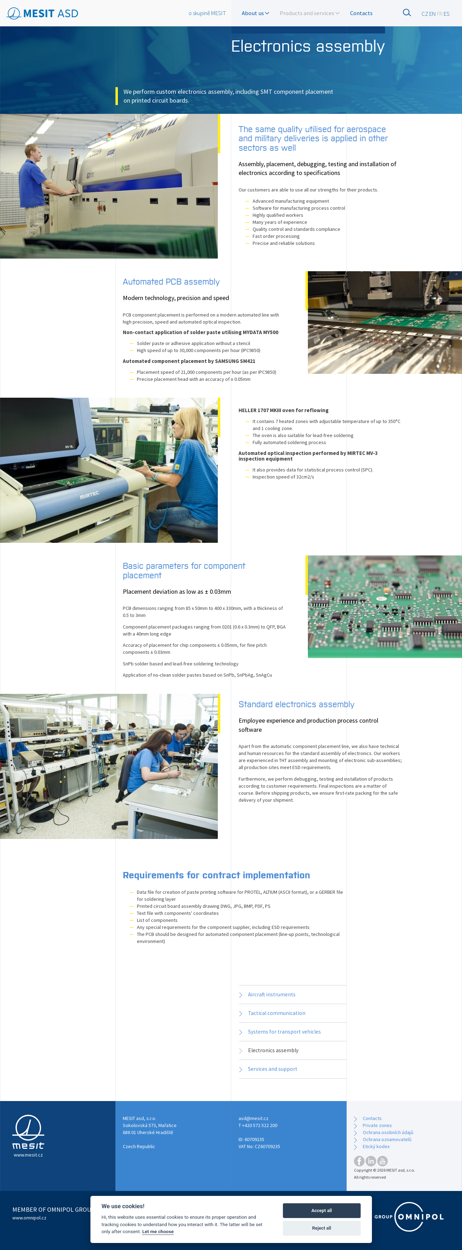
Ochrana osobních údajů (388, 1132)
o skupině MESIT (207, 13)
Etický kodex (376, 1146)
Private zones (377, 1125)
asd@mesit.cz (253, 1118)
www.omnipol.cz (29, 1218)
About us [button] (255, 13)
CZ (425, 14)
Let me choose (157, 1231)
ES (447, 14)
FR (440, 14)
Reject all (321, 1228)
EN (432, 14)
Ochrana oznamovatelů (387, 1139)
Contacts (361, 13)
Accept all (321, 1210)
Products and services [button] (310, 13)
